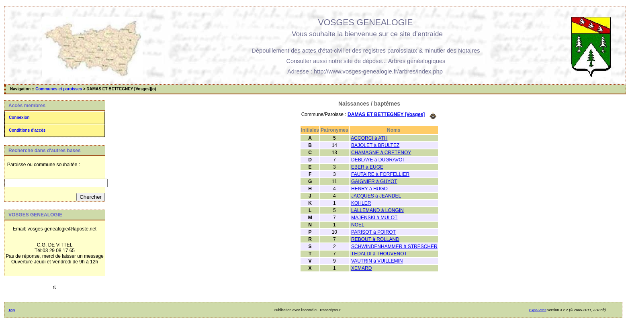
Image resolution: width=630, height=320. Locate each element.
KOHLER (361, 203)
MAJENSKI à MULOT (374, 217)
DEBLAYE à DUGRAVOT (378, 160)
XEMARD (361, 268)
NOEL (357, 225)
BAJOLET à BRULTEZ (375, 145)
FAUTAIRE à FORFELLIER (380, 174)
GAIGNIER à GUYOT (374, 181)
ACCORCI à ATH (369, 138)
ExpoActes (537, 310)
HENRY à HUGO (369, 189)
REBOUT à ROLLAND (375, 239)
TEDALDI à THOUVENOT (379, 254)
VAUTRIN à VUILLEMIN (377, 261)
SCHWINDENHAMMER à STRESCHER (394, 246)
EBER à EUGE (367, 167)
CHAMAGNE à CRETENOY (381, 152)
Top (11, 310)
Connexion (19, 117)
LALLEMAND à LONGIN (377, 210)
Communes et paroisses (58, 89)
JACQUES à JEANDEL (376, 196)
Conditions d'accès (27, 130)
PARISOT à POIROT (373, 232)
